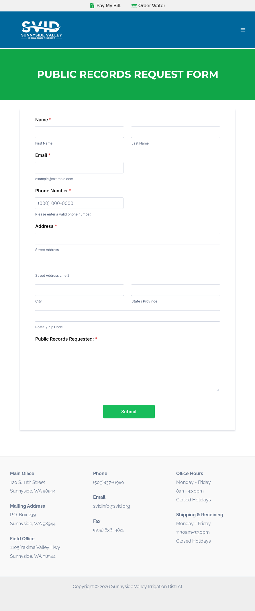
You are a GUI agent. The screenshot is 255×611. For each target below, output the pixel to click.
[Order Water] (148, 5)
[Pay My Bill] (105, 5)
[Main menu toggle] (242, 29)
